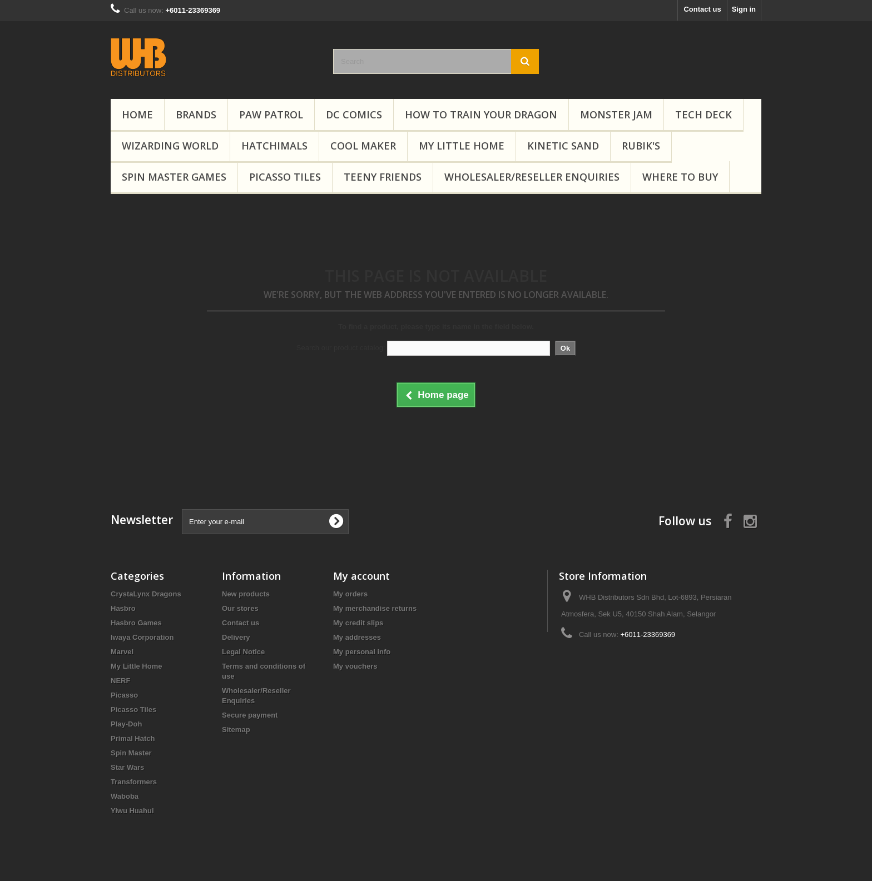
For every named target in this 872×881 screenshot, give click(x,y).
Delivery (236, 637)
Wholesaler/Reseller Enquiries (532, 176)
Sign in (744, 9)
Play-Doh (126, 724)
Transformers (134, 782)
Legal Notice (243, 652)
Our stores (240, 608)
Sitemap (236, 729)
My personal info (361, 652)
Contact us (702, 9)
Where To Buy (680, 176)
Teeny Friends (383, 176)
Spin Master (131, 753)
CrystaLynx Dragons (146, 594)
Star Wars (127, 767)
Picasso (124, 695)
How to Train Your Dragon (481, 114)
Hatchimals (274, 145)
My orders (350, 594)
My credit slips (358, 623)
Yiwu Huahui (132, 811)
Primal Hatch (133, 738)
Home (137, 114)
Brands (196, 114)
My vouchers (355, 666)
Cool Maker (363, 145)
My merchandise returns (375, 608)
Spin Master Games (174, 176)
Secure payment (250, 715)
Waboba (124, 796)
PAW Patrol (271, 114)
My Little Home (461, 145)
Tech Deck (703, 114)
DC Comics (354, 114)
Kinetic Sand (563, 145)
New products (246, 594)
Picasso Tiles (285, 176)
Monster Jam (616, 114)
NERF (120, 680)
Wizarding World (170, 145)
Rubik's (641, 145)
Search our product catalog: (340, 348)
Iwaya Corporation (142, 637)
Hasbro (123, 608)
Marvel (122, 652)
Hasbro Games (136, 623)
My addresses (357, 637)
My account (361, 576)
